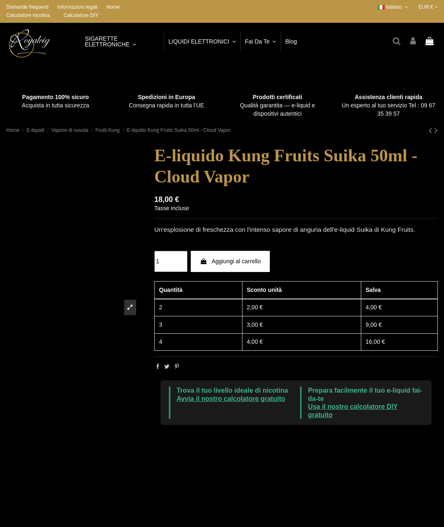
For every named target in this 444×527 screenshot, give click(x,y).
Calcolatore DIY (81, 15)
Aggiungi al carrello (230, 261)
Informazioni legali (78, 7)
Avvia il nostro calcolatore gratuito (231, 398)
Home (113, 7)
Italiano (394, 7)
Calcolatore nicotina (28, 15)
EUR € (428, 7)
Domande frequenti (28, 7)
